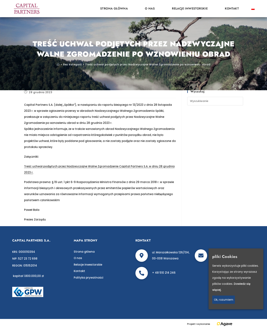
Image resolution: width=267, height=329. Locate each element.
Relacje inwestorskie (190, 8)
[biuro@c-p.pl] (201, 255)
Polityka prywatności (88, 277)
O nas (150, 8)
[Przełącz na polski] (252, 8)
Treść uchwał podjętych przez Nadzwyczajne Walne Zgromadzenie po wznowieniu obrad (147, 64)
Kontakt (232, 8)
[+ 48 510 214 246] (141, 273)
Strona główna (114, 8)
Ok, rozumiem (223, 300)
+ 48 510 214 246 (164, 273)
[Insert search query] (215, 101)
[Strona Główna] (58, 64)
